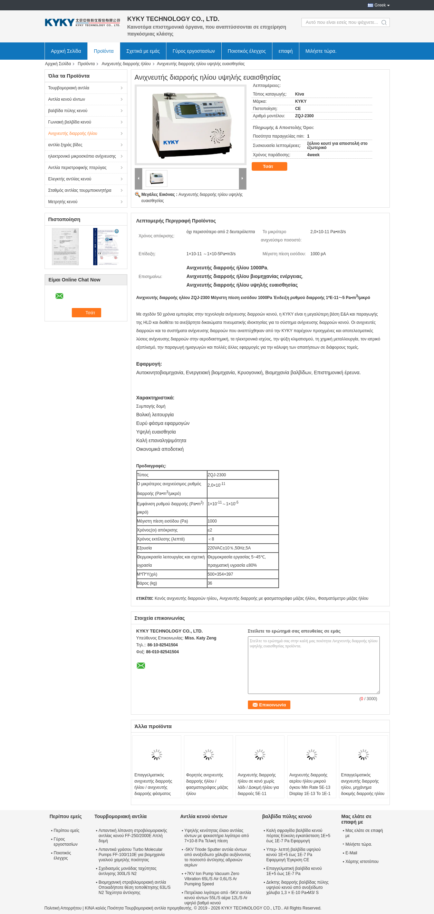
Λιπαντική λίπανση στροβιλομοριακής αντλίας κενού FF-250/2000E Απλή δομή (133, 835)
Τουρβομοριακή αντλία (68, 88)
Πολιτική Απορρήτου (63, 908)
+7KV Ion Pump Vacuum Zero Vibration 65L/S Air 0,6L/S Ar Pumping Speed (211, 878)
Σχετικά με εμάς (143, 51)
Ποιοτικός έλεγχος (247, 51)
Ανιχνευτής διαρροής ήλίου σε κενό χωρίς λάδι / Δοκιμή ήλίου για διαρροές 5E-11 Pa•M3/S (258, 787)
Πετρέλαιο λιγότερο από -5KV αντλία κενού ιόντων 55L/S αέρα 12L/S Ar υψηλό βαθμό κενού (217, 897)
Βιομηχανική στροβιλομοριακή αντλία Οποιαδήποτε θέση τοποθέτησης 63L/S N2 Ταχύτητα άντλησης (135, 887)
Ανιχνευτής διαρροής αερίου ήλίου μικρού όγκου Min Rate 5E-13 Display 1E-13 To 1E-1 (309, 784)
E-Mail (351, 853)
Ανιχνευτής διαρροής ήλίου (126, 63)
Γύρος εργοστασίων (194, 51)
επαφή (286, 51)
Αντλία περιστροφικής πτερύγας (77, 167)
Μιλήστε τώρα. (321, 51)
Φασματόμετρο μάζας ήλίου (343, 598)
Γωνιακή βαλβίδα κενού (69, 122)
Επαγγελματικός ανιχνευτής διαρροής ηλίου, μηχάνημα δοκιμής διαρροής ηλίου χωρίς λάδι (363, 787)
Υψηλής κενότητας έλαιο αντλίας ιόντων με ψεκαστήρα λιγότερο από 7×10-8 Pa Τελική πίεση (216, 835)
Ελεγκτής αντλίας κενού (69, 179)
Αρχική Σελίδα (66, 51)
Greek (380, 5)
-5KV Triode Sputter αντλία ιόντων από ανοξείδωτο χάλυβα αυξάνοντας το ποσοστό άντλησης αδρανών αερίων (217, 857)
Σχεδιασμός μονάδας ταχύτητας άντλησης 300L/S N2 (128, 871)
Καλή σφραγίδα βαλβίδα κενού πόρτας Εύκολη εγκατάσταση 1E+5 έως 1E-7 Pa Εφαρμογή (298, 835)
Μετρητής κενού (63, 201)
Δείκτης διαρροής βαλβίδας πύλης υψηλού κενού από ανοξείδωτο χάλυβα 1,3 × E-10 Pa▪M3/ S (297, 887)
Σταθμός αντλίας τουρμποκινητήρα (80, 190)
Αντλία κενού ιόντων (66, 99)
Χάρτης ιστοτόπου (362, 861)
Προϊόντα (104, 51)
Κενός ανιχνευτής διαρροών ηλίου (185, 598)
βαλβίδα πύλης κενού (68, 110)
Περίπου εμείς (66, 830)
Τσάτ (273, 166)
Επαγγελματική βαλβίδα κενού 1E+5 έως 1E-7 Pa (294, 871)
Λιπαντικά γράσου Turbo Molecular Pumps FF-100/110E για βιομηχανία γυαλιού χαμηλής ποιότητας (132, 854)
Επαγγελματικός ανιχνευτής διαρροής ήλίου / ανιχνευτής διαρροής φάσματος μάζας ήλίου (153, 787)
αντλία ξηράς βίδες (65, 144)
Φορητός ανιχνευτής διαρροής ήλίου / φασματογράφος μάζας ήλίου (207, 784)
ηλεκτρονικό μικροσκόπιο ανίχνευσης (82, 156)
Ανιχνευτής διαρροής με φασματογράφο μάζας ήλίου (267, 598)
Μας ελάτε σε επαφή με (364, 833)
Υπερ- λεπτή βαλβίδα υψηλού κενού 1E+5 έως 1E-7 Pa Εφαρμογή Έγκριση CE (293, 854)
